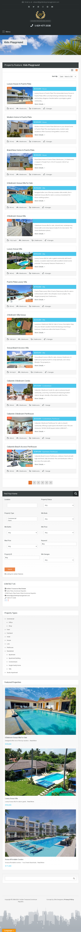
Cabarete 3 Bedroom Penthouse (20, 413)
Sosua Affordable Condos (14, 859)
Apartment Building (14, 658)
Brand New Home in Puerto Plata (20, 150)
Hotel (8, 636)
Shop (10, 626)
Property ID (8, 554)
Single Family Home (15, 665)
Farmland (10, 633)
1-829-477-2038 (42, 25)
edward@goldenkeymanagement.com (46, 2)
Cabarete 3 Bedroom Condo (18, 380)
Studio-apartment (12, 672)
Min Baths (8, 526)
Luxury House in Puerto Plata (19, 84)
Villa (10, 669)
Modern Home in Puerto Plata (19, 117)
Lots (8, 643)
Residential (10, 651)
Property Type (9, 513)
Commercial (22, 518)
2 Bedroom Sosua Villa (16, 216)
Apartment (12, 654)
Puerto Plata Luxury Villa (17, 282)
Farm (22, 520)
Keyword (44, 540)
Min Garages (45, 554)
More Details (40, 104)
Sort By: (55, 76)
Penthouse (10, 647)
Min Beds (44, 513)
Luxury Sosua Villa (14, 249)
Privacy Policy (69, 899)
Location (7, 499)
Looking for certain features (14, 574)
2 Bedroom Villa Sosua (16, 315)
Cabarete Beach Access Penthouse (22, 446)
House (9, 640)
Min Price (44, 526)
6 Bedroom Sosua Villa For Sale (20, 183)
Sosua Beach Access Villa (18, 347)
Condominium (13, 661)
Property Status (46, 499)
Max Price (8, 540)
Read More (33, 740)
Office (10, 622)
